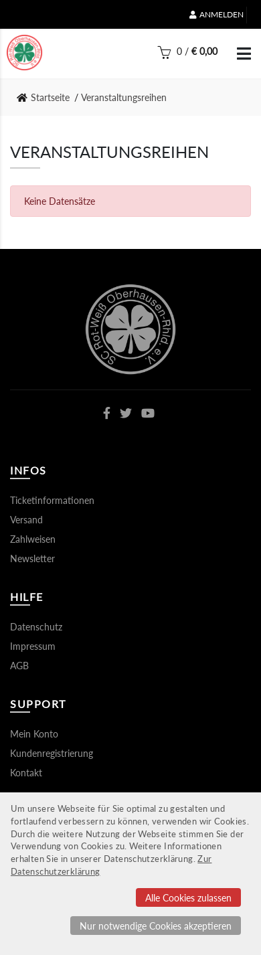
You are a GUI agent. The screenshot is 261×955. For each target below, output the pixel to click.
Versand (26, 519)
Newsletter (32, 558)
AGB (19, 665)
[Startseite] (24, 52)
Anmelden (216, 14)
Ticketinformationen (52, 500)
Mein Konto (34, 734)
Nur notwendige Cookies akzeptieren (156, 926)
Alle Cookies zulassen (188, 897)
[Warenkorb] (187, 55)
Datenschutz (36, 626)
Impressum (33, 646)
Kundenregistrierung (51, 753)
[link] (47, 97)
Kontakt (26, 772)
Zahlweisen (33, 539)
